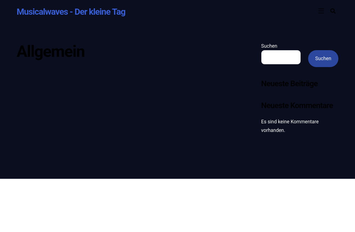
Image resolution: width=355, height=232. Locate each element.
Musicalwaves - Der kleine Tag (130, 197)
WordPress (130, 204)
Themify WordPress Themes (167, 204)
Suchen (269, 46)
